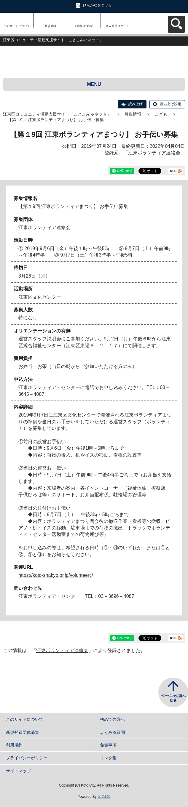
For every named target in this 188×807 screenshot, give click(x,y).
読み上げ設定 (170, 104)
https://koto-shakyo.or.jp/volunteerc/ (55, 575)
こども (161, 114)
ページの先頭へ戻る (173, 698)
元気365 (104, 797)
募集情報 (133, 114)
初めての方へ (112, 719)
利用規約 (14, 745)
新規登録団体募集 (22, 732)
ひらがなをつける (97, 5)
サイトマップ (18, 770)
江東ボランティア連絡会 (154, 152)
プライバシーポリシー (26, 757)
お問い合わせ (84, 26)
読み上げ (135, 104)
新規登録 (50, 26)
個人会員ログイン (117, 26)
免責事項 (108, 745)
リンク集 (108, 757)
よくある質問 (112, 732)
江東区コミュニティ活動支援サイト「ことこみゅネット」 (57, 114)
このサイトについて (17, 26)
